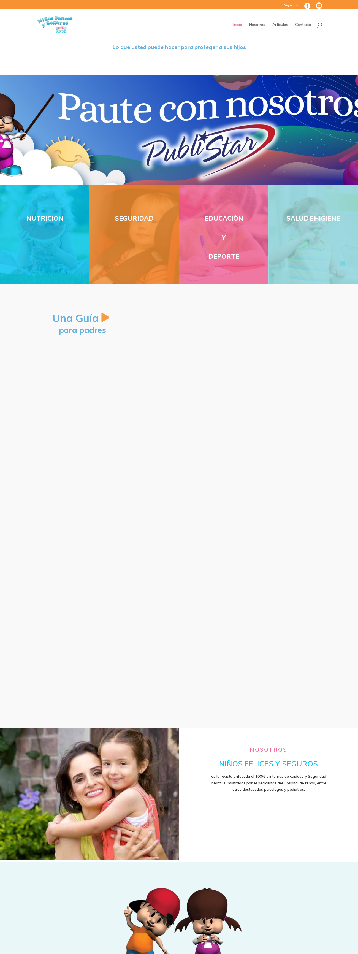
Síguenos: (291, 5)
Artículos (280, 25)
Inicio (237, 25)
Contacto (303, 25)
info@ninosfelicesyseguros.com (164, 909)
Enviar (303, 913)
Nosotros (257, 25)
